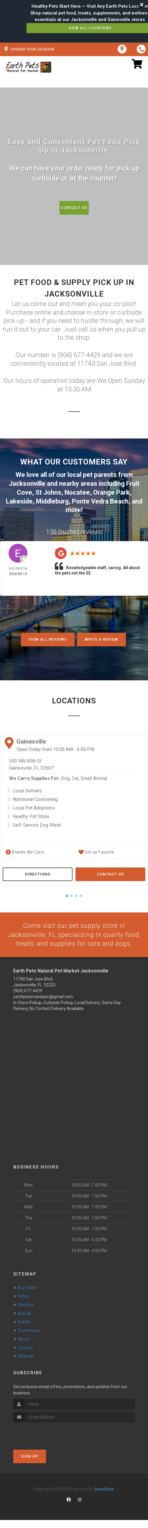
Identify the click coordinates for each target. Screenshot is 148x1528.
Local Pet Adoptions (34, 806)
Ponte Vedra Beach (100, 500)
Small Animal (93, 777)
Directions (37, 872)
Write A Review (101, 638)
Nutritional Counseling (35, 798)
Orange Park (111, 492)
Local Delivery (27, 789)
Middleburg (52, 500)
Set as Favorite (95, 850)
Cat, (75, 777)
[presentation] (44, 1441)
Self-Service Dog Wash (37, 823)
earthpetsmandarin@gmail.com (43, 1005)
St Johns (48, 492)
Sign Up (29, 1464)
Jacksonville (27, 483)
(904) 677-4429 (27, 999)
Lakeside (19, 500)
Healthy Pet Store (31, 815)
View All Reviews (48, 638)
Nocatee (77, 492)
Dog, (65, 777)
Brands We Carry (24, 850)
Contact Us (74, 207)
